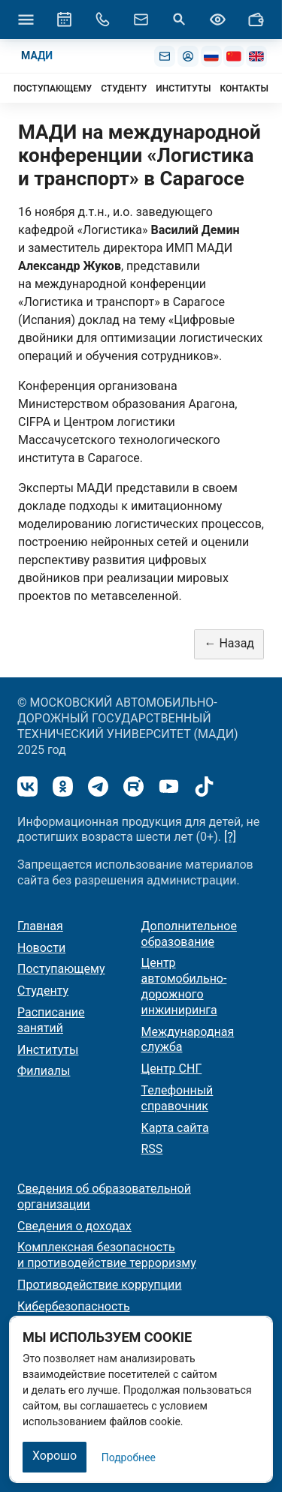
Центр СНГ (171, 1068)
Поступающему (61, 969)
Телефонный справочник (177, 1098)
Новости (41, 948)
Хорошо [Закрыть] (54, 1455)
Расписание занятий (51, 1020)
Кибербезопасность (73, 1306)
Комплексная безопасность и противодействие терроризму (106, 1255)
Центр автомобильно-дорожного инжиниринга (184, 986)
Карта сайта (175, 1128)
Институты (47, 1050)
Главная (40, 926)
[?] (230, 837)
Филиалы (43, 1071)
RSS (152, 1149)
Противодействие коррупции (99, 1284)
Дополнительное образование (189, 934)
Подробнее (129, 1457)
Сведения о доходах (74, 1226)
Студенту (42, 990)
